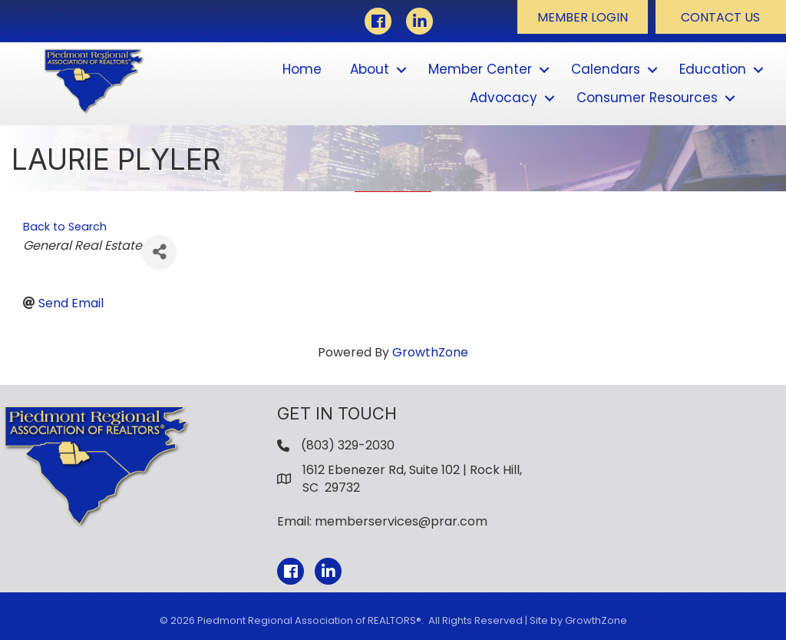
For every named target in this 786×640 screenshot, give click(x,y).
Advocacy (503, 97)
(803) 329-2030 (348, 445)
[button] (582, 17)
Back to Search (65, 226)
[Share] (159, 252)
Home (302, 69)
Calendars (605, 69)
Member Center (480, 69)
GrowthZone (430, 352)
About (369, 69)
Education (712, 69)
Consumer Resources (647, 97)
